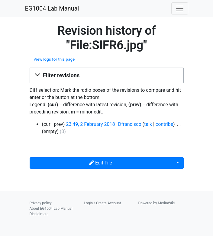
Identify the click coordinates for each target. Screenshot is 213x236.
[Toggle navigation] (179, 8)
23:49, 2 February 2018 (90, 124)
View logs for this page (54, 59)
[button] (107, 75)
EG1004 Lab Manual (52, 8)
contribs (164, 124)
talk (148, 124)
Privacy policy (41, 203)
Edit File (100, 163)
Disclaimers (39, 214)
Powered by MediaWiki (156, 203)
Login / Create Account (102, 203)
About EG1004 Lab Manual (51, 208)
